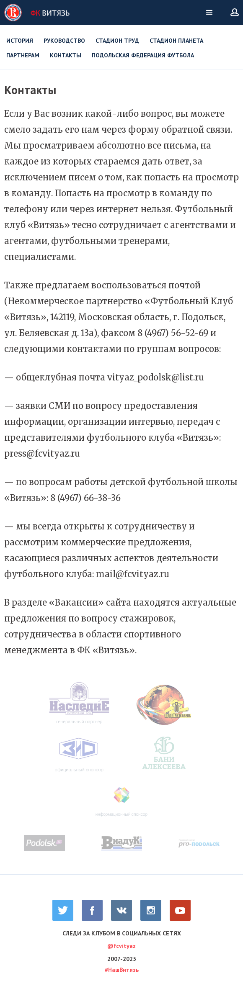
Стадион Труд (117, 40)
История (19, 40)
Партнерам (22, 55)
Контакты (65, 55)
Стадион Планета (176, 40)
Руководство (64, 40)
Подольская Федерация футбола (143, 55)
